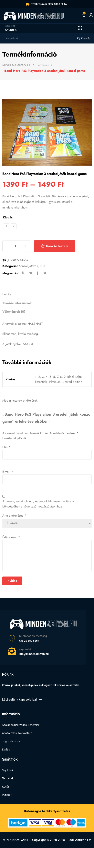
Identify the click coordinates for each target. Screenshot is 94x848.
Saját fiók (7, 770)
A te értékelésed (14, 515)
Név (6, 447)
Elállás (6, 749)
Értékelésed (11, 537)
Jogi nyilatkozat (11, 741)
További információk (17, 303)
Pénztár (7, 794)
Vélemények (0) (13, 311)
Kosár (5, 786)
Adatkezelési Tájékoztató (17, 733)
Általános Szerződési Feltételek (20, 724)
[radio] (6, 226)
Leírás (6, 294)
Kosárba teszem (57, 246)
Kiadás (8, 217)
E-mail (7, 471)
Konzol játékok (28, 266)
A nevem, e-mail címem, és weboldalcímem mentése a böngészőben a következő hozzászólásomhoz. (38, 504)
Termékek (8, 778)
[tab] (45, 294)
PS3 (42, 266)
